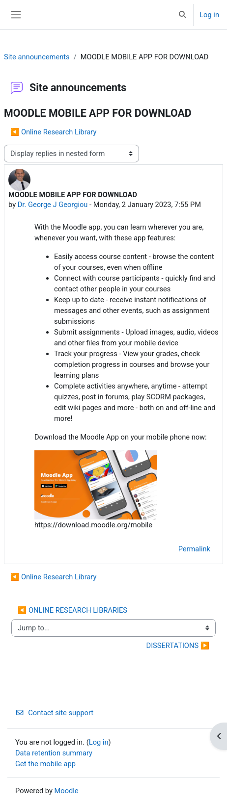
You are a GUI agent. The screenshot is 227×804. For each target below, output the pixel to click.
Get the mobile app (45, 763)
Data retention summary (53, 753)
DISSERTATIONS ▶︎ (177, 645)
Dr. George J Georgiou (53, 204)
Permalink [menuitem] (194, 549)
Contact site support (54, 712)
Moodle (67, 790)
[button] (182, 14)
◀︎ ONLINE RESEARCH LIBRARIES (72, 610)
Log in (209, 14)
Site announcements (37, 56)
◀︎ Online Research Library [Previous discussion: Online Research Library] (53, 132)
